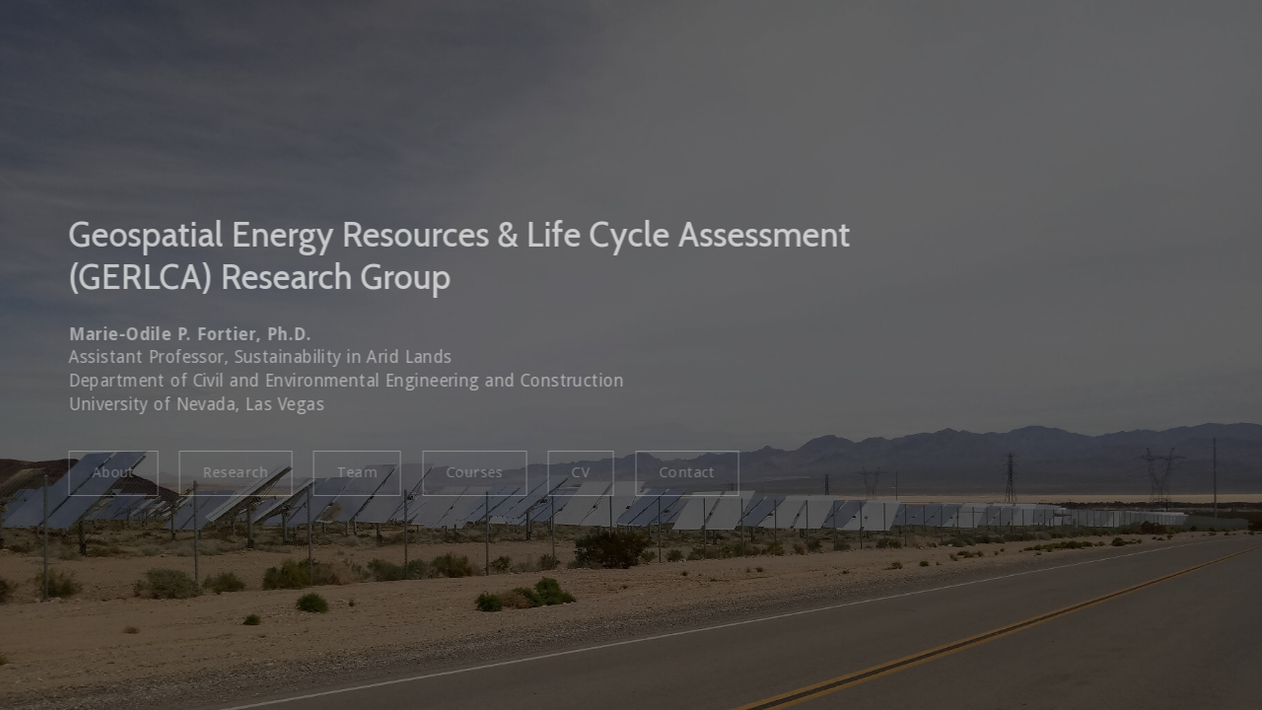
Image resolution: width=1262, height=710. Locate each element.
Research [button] (232, 472)
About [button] (110, 472)
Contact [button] (684, 472)
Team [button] (354, 472)
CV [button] (578, 472)
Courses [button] (471, 472)
